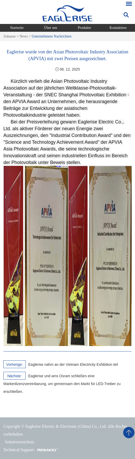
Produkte (84, 28)
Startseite (17, 28)
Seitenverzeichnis (19, 442)
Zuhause (9, 36)
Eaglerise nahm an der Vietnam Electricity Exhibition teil (73, 364)
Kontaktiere (118, 28)
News (23, 36)
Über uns (50, 28)
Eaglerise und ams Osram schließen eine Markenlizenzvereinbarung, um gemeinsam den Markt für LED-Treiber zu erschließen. (61, 384)
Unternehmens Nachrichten (52, 36)
